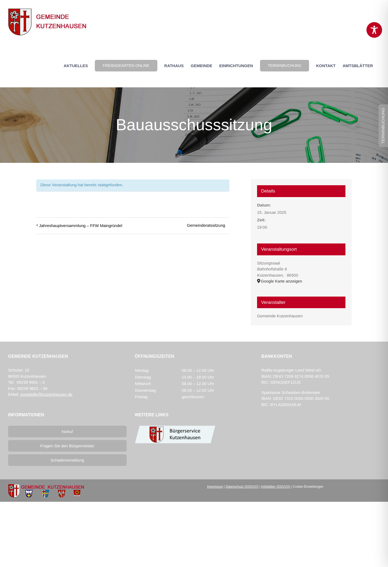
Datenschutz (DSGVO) (242, 487)
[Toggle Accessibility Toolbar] (374, 30)
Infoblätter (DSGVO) (275, 487)
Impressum (215, 487)
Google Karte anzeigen (281, 281)
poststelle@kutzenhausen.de (46, 394)
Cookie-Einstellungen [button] (308, 487)
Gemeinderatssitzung (206, 225)
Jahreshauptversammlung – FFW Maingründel (80, 225)
